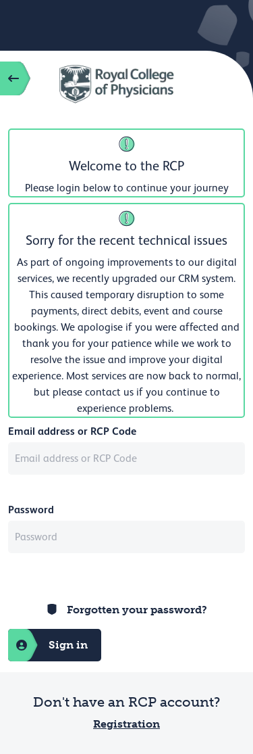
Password (31, 509)
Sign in (48, 645)
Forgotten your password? (137, 609)
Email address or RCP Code (72, 431)
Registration (126, 723)
